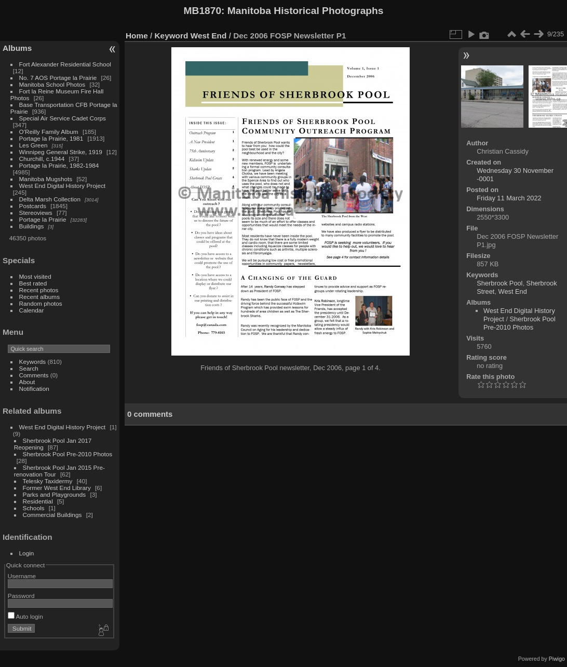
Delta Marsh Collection (49, 199)
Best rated (33, 283)
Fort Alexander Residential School (65, 64)
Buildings (31, 226)
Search (28, 368)
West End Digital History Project (62, 185)
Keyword (171, 35)
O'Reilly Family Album (48, 131)
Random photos (40, 303)
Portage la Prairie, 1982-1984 (59, 165)
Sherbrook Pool (499, 283)
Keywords (32, 361)
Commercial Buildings (52, 514)
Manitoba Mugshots (46, 178)
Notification (34, 388)
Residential (38, 501)
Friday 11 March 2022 (509, 198)
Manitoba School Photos (52, 84)
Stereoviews (35, 212)
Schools (34, 508)
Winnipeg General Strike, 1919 (60, 151)
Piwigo (557, 659)
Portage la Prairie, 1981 (51, 138)
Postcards (32, 205)
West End (209, 35)
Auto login (25, 616)
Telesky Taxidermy (48, 481)
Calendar (31, 310)
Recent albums (39, 296)
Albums (17, 48)
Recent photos (39, 290)
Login (26, 553)
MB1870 (203, 10)
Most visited (35, 276)
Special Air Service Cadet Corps (62, 118)
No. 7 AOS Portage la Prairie (58, 77)
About (27, 381)
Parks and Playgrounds (54, 494)
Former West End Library (57, 487)
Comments (34, 375)
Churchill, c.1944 (42, 158)
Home (137, 35)
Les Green (33, 145)
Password (21, 595)
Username (22, 576)
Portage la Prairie (42, 219)
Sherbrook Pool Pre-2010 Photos (68, 454)
